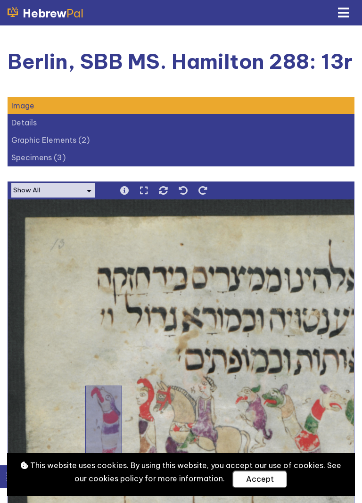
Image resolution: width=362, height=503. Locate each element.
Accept (260, 479)
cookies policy (116, 478)
